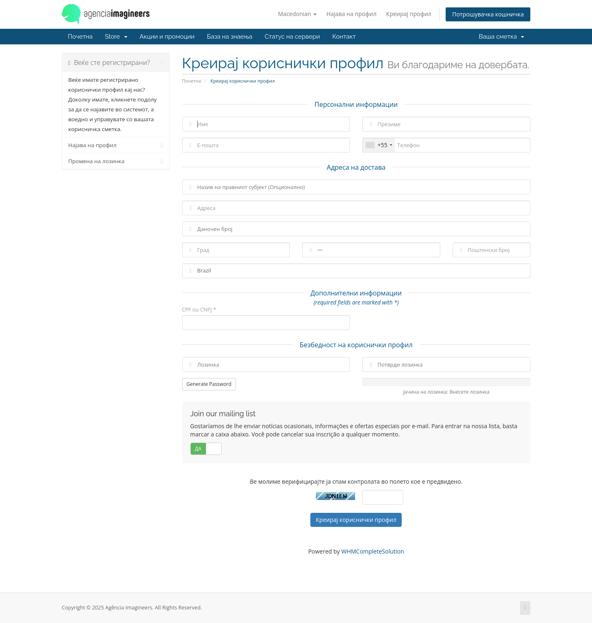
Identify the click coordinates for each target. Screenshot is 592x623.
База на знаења (229, 36)
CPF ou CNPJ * (199, 309)
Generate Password (209, 384)
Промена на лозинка (115, 161)
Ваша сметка (501, 36)
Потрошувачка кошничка (488, 14)
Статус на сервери (292, 36)
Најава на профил (351, 14)
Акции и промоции (167, 36)
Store (116, 36)
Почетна (80, 36)
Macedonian (297, 14)
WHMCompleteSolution (372, 551)
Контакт (344, 36)
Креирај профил (408, 14)
